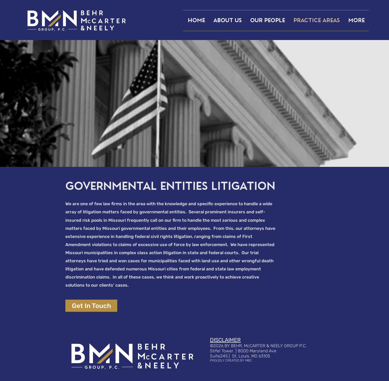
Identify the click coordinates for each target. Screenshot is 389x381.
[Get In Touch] (91, 306)
